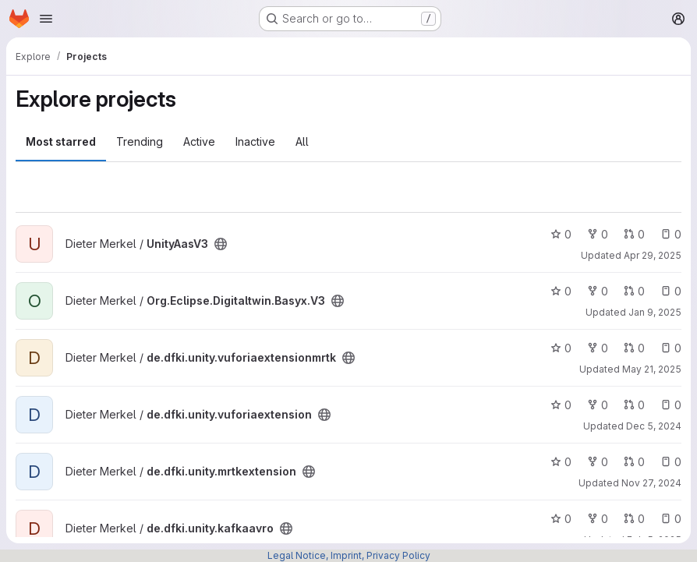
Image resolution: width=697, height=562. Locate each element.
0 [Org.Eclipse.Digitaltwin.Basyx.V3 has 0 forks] (597, 291)
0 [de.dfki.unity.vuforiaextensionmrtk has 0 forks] (597, 348)
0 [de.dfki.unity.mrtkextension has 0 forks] (597, 461)
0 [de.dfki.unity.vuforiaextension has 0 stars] (560, 405)
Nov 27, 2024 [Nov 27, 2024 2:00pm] (651, 483)
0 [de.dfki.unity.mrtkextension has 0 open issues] (670, 461)
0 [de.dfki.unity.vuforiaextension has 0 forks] (597, 405)
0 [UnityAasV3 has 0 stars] (560, 234)
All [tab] (302, 141)
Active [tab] (199, 141)
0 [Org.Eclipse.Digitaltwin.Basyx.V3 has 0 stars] (560, 291)
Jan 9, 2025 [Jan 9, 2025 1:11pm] (654, 312)
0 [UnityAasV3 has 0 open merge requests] (634, 234)
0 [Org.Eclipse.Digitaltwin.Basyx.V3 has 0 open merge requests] (634, 291)
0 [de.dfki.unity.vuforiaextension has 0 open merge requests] (634, 405)
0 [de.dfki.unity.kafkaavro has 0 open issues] (670, 518)
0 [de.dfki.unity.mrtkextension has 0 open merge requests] (634, 461)
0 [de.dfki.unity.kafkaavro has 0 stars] (560, 518)
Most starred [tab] (61, 141)
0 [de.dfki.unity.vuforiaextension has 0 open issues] (670, 405)
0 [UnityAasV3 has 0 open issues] (670, 234)
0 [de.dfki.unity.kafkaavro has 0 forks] (597, 518)
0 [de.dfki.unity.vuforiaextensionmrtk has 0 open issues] (670, 348)
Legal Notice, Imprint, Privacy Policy (348, 555)
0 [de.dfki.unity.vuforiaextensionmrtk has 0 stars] (560, 348)
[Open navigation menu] (46, 18)
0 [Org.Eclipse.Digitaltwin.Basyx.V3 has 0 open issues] (670, 291)
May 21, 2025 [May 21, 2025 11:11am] (651, 369)
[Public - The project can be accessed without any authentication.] (220, 244)
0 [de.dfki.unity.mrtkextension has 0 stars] (560, 461)
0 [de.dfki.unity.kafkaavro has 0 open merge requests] (634, 518)
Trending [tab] (139, 141)
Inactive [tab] (255, 141)
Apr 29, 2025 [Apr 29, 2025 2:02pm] (652, 255)
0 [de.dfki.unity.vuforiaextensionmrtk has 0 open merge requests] (634, 348)
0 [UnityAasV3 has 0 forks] (597, 234)
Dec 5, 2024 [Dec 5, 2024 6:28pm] (653, 426)
